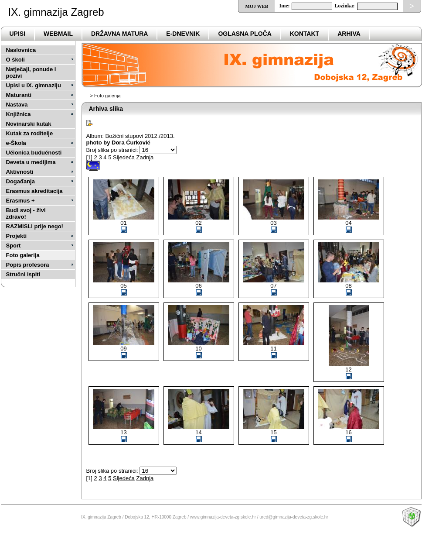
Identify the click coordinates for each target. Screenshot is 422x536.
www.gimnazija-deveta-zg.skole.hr (223, 517)
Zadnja (145, 157)
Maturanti (19, 95)
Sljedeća (124, 157)
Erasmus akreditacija (34, 191)
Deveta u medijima (31, 162)
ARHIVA (349, 33)
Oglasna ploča (244, 33)
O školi (15, 59)
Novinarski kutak (28, 123)
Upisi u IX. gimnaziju (33, 85)
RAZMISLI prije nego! (34, 226)
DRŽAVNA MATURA (119, 33)
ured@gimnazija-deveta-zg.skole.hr (293, 517)
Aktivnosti (20, 171)
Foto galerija (23, 255)
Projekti (16, 236)
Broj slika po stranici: (112, 150)
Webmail (58, 33)
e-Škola (16, 143)
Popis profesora (27, 264)
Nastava (17, 104)
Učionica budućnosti (34, 152)
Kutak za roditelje (29, 133)
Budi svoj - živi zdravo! (26, 213)
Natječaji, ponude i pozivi (31, 72)
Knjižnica (18, 114)
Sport (13, 245)
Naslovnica (21, 50)
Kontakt (304, 33)
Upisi (18, 33)
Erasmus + (20, 200)
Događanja (20, 181)
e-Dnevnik (183, 33)
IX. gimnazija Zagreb (56, 12)
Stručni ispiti (23, 274)
